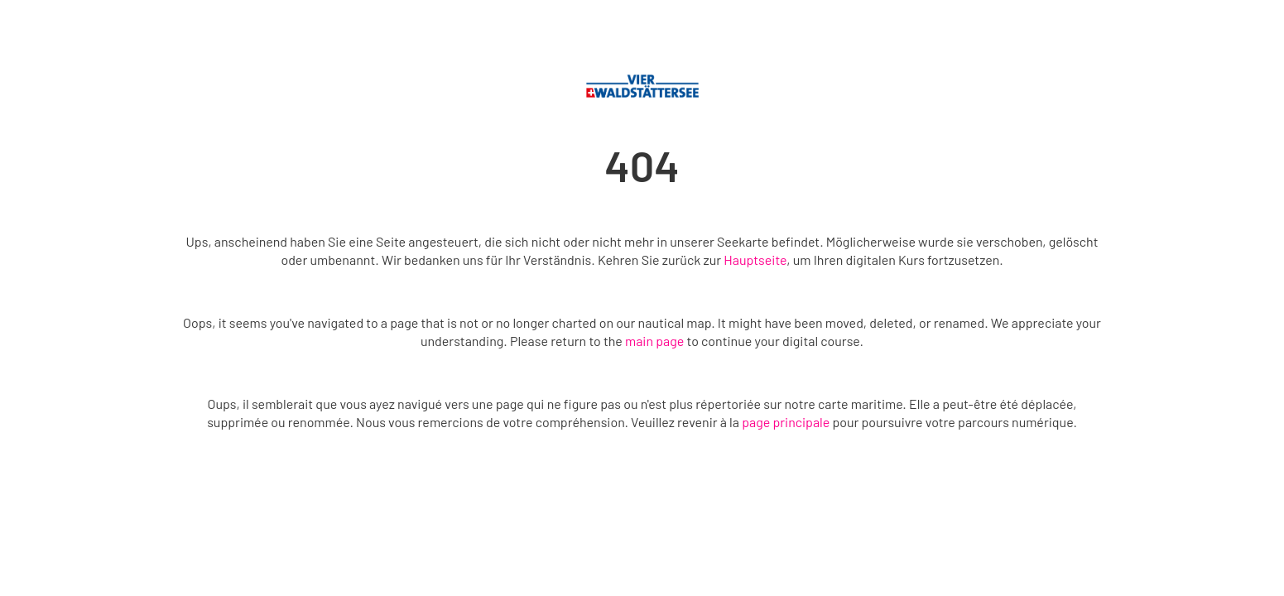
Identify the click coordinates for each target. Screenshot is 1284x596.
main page (654, 340)
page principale (786, 422)
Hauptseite (755, 259)
